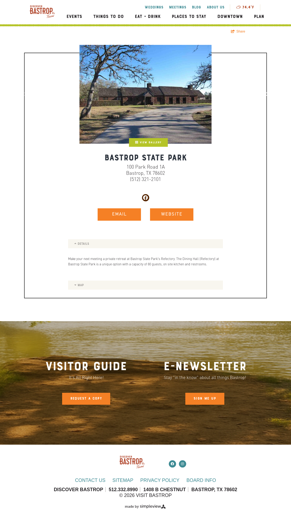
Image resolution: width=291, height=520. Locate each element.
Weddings (154, 7)
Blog (196, 7)
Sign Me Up (205, 399)
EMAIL (119, 214)
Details (81, 244)
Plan (259, 16)
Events (74, 16)
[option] (145, 94)
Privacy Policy (160, 480)
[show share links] (238, 31)
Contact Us (90, 480)
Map (79, 285)
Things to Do (108, 16)
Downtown (230, 16)
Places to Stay (189, 16)
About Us (215, 7)
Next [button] (266, 94)
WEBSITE (171, 214)
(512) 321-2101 (145, 179)
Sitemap (122, 480)
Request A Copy (86, 399)
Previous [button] (24, 94)
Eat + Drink (148, 16)
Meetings (177, 7)
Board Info (201, 480)
